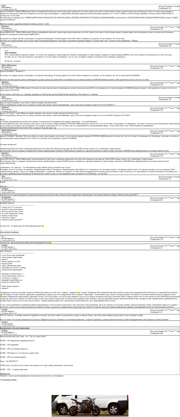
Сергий (4, 245)
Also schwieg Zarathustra (9, 232)
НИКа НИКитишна (9, 65)
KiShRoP (4, 189)
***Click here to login (8, 380)
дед (2, 237)
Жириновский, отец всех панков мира (15, 328)
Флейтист (5, 26)
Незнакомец (6, 197)
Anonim (4, 322)
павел (3, 5)
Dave (3, 176)
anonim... (4, 330)
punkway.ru (5, 374)
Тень (3, 43)
